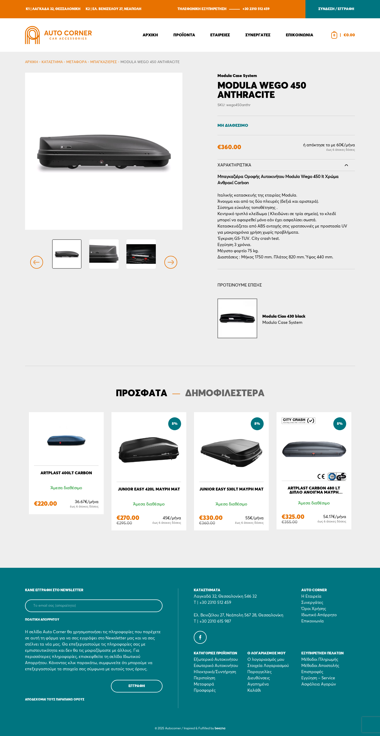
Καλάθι (254, 690)
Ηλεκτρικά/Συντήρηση (215, 672)
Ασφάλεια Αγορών (318, 684)
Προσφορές (205, 690)
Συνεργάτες (312, 602)
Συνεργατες (257, 35)
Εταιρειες (220, 35)
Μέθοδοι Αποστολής (320, 666)
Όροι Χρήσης (313, 609)
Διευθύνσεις (258, 678)
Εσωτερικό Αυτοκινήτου (216, 666)
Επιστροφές (312, 672)
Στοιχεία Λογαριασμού (268, 666)
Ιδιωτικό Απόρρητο (319, 615)
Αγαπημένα (258, 684)
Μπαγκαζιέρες (103, 62)
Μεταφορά (76, 62)
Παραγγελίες (259, 672)
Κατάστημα (52, 62)
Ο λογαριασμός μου (265, 659)
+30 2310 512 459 (256, 9)
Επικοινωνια (299, 35)
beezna (220, 728)
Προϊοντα (184, 35)
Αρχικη (150, 35)
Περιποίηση (204, 678)
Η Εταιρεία (311, 596)
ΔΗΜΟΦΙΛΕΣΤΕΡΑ (224, 393)
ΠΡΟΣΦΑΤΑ (141, 393)
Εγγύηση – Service (318, 678)
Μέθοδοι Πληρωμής (319, 659)
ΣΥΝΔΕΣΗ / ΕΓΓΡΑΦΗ (336, 9)
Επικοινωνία (312, 621)
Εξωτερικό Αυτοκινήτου (216, 659)
